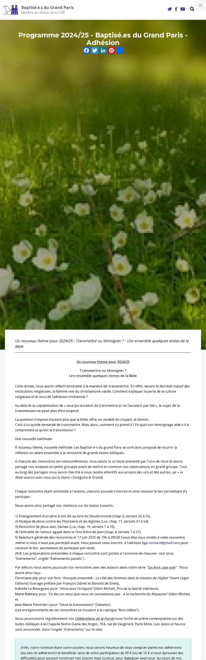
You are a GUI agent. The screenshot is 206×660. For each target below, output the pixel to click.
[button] (200, 5)
